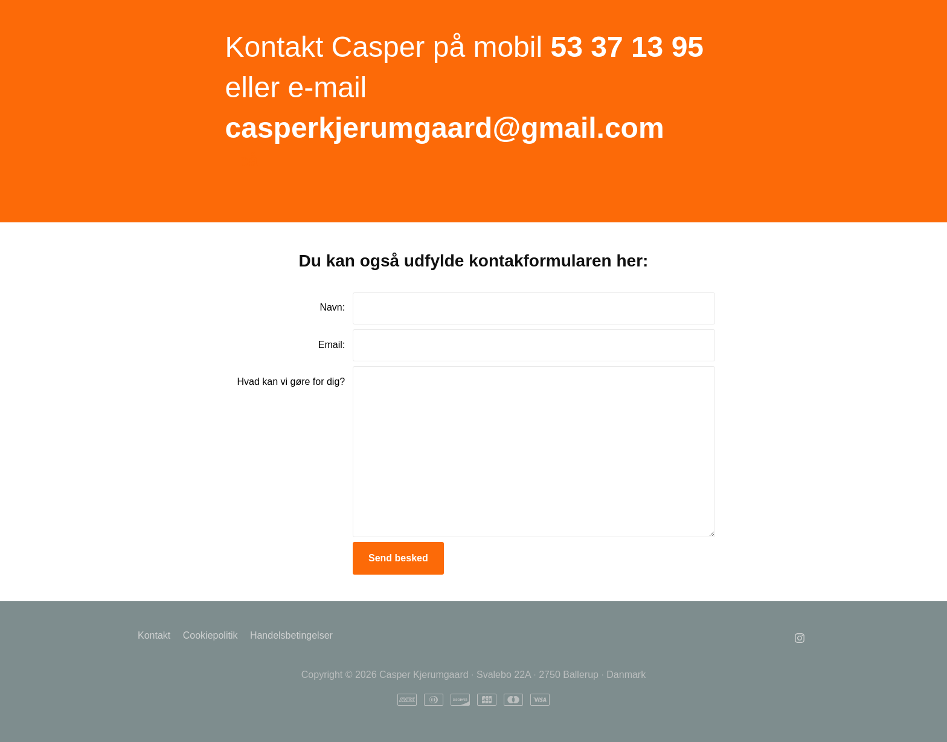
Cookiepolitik (210, 635)
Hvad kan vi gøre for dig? (291, 381)
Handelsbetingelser (291, 635)
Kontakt (154, 635)
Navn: (332, 307)
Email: (331, 345)
